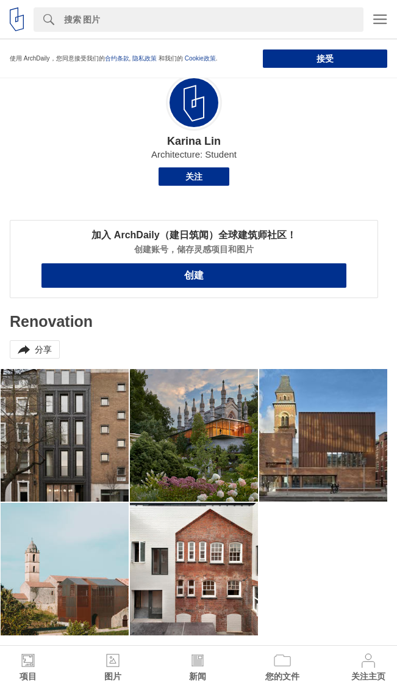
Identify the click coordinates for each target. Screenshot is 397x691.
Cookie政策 (200, 58)
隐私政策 (144, 58)
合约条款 (117, 58)
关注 (193, 176)
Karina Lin (194, 141)
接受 (325, 59)
